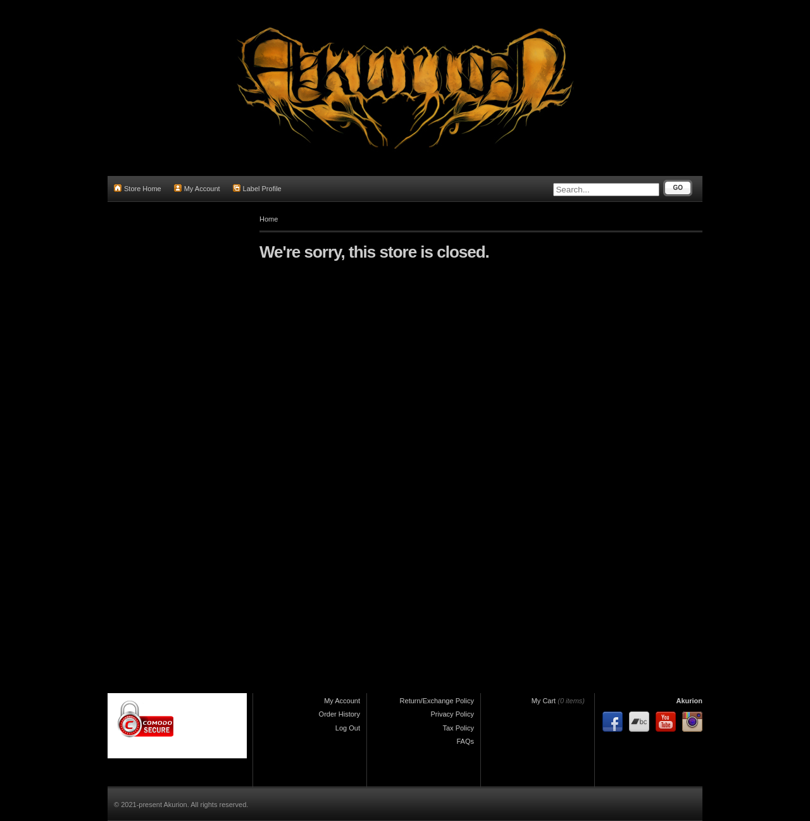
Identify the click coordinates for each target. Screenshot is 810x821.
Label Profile (257, 188)
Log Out (347, 728)
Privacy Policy (452, 714)
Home (268, 219)
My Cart (544, 701)
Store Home (137, 188)
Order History (339, 714)
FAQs (465, 741)
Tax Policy (458, 728)
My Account (197, 188)
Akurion (689, 701)
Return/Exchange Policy (437, 701)
